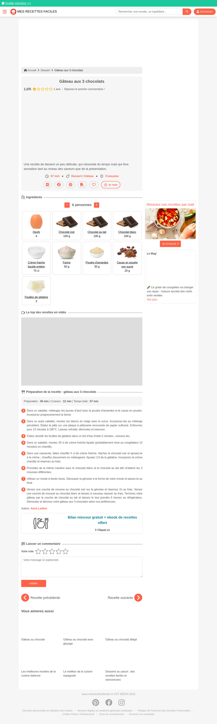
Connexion (205, 11)
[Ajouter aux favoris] (93, 184)
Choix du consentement (111, 714)
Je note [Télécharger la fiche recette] (110, 184)
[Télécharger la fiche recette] (82, 184)
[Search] (187, 12)
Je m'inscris (170, 243)
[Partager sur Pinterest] (70, 184)
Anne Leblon (39, 508)
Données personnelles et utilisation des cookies (48, 710)
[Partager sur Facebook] (58, 184)
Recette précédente (40, 597)
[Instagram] (122, 704)
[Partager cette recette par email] (47, 184)
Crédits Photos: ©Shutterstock (78, 714)
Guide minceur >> (18, 3)
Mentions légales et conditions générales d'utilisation (105, 710)
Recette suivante (125, 597)
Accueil (30, 70)
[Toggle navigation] (4, 12)
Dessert (45, 70)
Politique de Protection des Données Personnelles (163, 710)
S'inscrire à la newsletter (141, 714)
